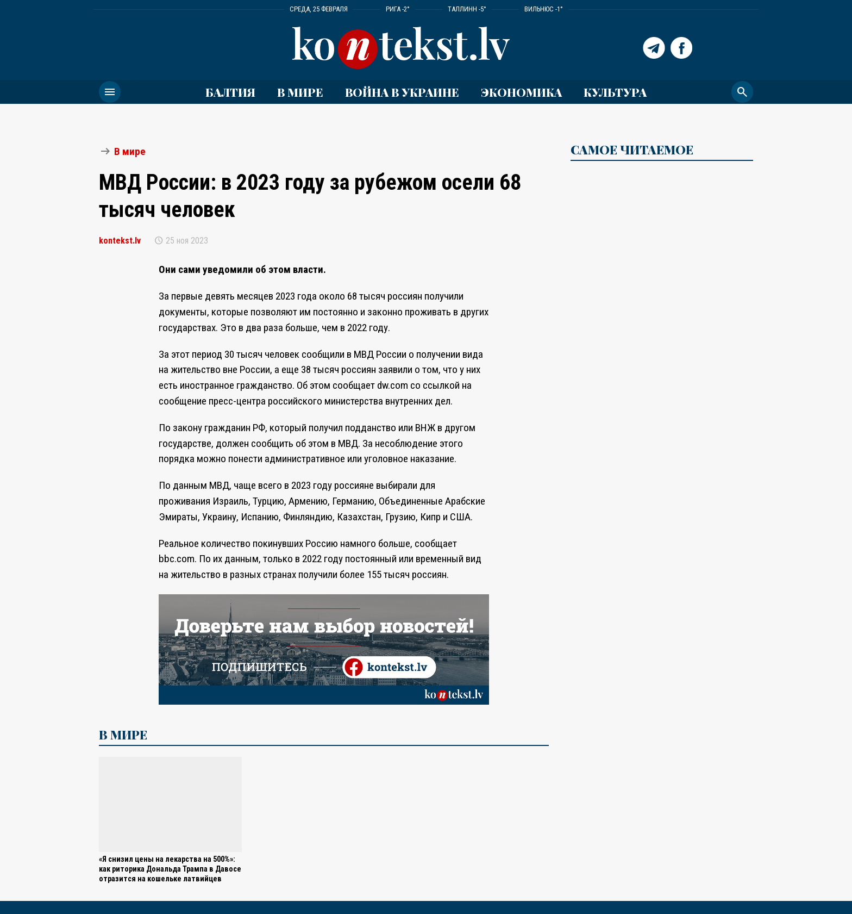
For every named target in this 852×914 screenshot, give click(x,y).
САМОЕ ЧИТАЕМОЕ (632, 149)
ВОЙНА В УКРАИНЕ (402, 92)
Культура (615, 92)
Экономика (521, 92)
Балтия (230, 92)
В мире (300, 92)
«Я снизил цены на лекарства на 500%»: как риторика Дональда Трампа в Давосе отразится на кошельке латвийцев (170, 869)
